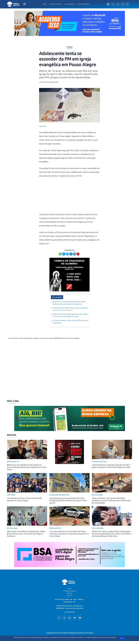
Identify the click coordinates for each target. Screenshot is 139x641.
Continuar (122, 638)
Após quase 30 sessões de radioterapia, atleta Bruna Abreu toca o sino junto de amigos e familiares (26, 533)
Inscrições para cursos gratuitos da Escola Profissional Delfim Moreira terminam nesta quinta (67, 500)
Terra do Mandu (88, 633)
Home (44, 4)
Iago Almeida (43, 82)
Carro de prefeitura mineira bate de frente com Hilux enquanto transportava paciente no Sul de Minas (69, 533)
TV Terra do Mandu (69, 591)
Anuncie (69, 593)
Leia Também (57, 297)
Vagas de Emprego (83, 4)
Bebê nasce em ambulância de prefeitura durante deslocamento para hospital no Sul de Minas (26, 467)
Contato (69, 595)
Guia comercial (69, 4)
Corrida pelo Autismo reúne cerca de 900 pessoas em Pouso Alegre (24, 499)
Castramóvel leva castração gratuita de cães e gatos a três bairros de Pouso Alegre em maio (111, 466)
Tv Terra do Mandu (55, 4)
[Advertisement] (69, 196)
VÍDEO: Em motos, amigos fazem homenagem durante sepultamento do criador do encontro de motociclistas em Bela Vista (111, 533)
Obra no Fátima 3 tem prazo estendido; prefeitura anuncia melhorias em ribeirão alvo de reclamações (111, 500)
